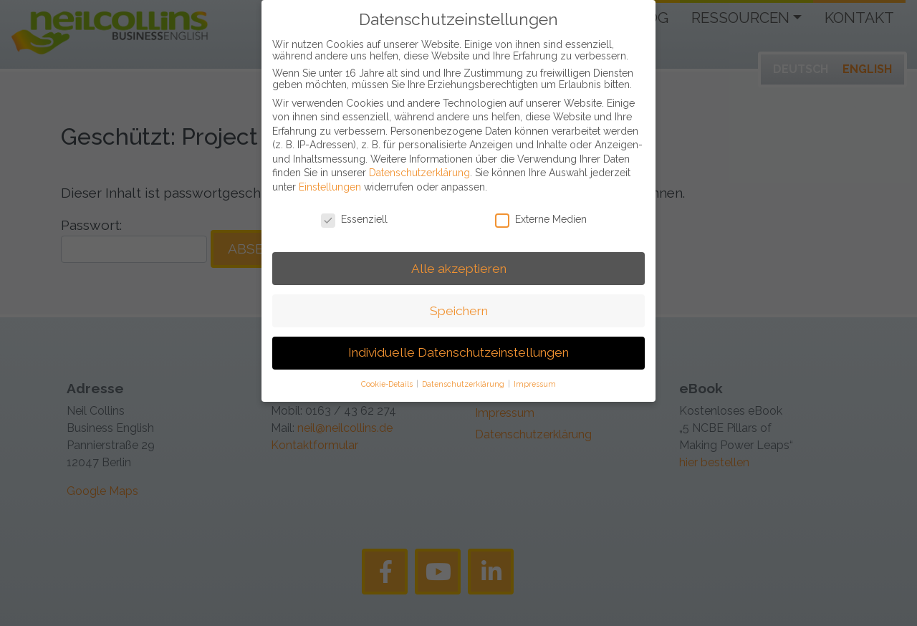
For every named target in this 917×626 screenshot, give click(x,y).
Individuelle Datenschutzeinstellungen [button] (458, 343)
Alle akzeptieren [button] (458, 258)
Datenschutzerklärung (419, 163)
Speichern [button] (459, 301)
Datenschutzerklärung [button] (464, 374)
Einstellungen (330, 177)
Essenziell (354, 209)
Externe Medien (541, 209)
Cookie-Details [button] (388, 374)
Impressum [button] (535, 374)
